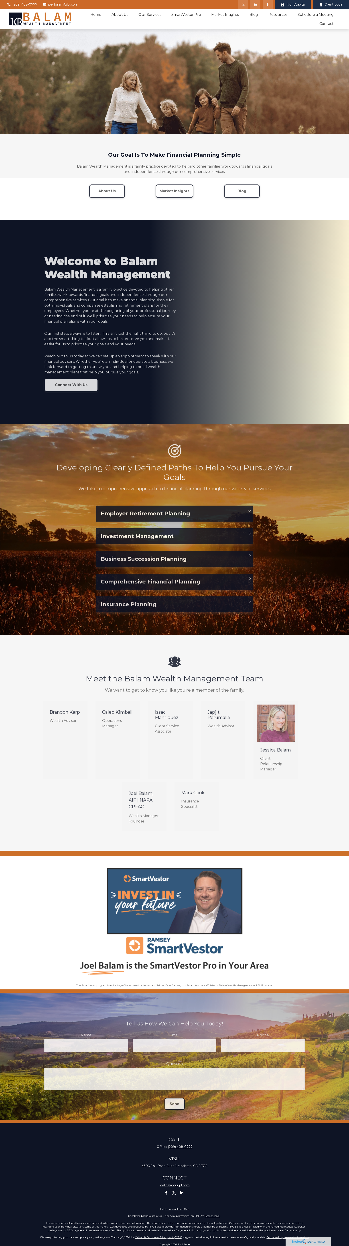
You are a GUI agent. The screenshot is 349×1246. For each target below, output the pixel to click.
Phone (263, 1040)
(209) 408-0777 (22, 4)
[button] (96, 14)
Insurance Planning (128, 609)
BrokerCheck (212, 1216)
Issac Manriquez (166, 720)
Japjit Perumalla (218, 720)
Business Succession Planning (144, 564)
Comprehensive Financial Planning (150, 586)
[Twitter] (243, 4)
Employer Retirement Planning (145, 518)
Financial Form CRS (177, 1209)
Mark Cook (193, 797)
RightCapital (293, 4)
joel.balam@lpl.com (60, 4)
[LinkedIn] (255, 4)
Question (174, 1069)
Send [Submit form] (175, 1109)
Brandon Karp (65, 717)
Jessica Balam (275, 755)
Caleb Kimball (117, 717)
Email (174, 1040)
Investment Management (137, 541)
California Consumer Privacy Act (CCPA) (158, 1237)
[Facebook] (268, 4)
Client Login (331, 4)
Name (86, 1040)
